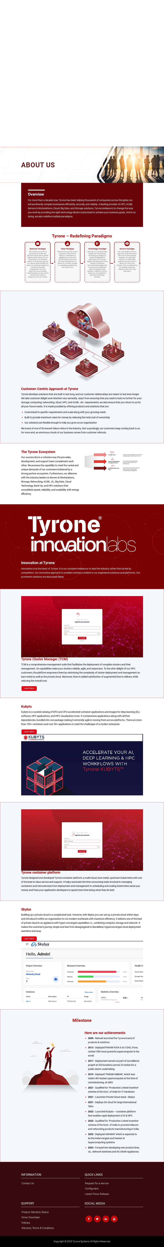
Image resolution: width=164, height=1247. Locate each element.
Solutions (4, 61)
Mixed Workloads (8, 68)
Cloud (26, 68)
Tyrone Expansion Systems (13, 57)
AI (1, 23)
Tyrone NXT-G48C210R (34, 54)
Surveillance (80, 68)
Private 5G (69, 68)
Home (3, 2)
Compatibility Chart (9, 131)
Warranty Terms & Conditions (14, 127)
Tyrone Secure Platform (57, 19)
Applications (6, 64)
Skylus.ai (4, 26)
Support (4, 124)
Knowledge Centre (9, 71)
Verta (71, 12)
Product (4, 5)
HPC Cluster (6, 40)
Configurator (92, 1188)
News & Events (7, 120)
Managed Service (8, 92)
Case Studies (6, 78)
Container (58, 68)
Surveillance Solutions (30, 47)
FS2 (55, 12)
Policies (4, 137)
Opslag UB (5, 12)
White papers (6, 75)
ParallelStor (91, 12)
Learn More (29, 688)
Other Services (7, 89)
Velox (100, 12)
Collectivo (80, 12)
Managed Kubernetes (10, 106)
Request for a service (97, 1183)
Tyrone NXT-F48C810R (11, 54)
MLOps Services (8, 85)
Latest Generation (8, 19)
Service (3, 82)
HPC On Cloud (7, 99)
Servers (4, 16)
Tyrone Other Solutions (11, 44)
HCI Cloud (5, 30)
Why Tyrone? (6, 117)
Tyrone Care (6, 141)
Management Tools (70, 40)
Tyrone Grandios (19, 12)
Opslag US (63, 12)
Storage (4, 9)
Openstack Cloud (8, 103)
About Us (4, 113)
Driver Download (8, 134)
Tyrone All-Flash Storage (40, 12)
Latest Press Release (97, 1194)
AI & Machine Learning (11, 110)
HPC (2, 37)
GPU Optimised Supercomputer (28, 40)
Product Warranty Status (35, 1212)
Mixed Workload (51, 40)
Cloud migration (7, 96)
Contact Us (5, 144)
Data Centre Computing (41, 68)
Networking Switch (9, 50)
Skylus (3, 33)
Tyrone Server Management (32, 19)
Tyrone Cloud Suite (9, 47)
